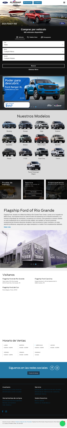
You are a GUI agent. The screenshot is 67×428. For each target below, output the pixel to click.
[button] (5, 20)
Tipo (5, 42)
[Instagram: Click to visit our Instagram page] (57, 368)
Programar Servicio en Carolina (47, 391)
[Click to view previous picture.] (7, 92)
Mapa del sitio (23, 421)
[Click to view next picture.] (60, 92)
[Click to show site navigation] (64, 2)
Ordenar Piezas (40, 394)
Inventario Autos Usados (12, 391)
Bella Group (39, 400)
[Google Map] (33, 315)
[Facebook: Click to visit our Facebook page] (52, 368)
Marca (5, 49)
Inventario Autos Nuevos (12, 389)
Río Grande (33, 191)
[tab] (20, 37)
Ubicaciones (27, 2)
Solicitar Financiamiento (12, 400)
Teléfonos (38, 2)
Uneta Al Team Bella (42, 402)
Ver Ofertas (7, 405)
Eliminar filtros (33, 69)
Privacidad (29, 421)
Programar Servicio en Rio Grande (48, 389)
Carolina (33, 195)
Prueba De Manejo (33, 373)
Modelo (6, 56)
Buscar (33, 66)
